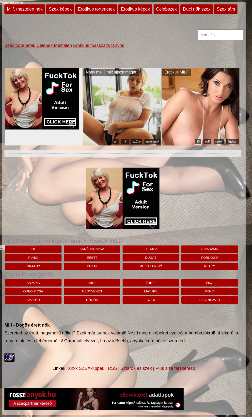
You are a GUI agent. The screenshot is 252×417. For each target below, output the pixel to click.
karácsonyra (92, 249)
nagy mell (152, 141)
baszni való (209, 300)
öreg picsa (33, 291)
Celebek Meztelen (54, 45)
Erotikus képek (135, 9)
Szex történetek (19, 45)
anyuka (33, 283)
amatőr (33, 300)
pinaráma (209, 249)
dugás (151, 257)
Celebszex (166, 9)
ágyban (232, 141)
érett (92, 257)
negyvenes (92, 291)
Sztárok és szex (136, 368)
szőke (137, 141)
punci (33, 257)
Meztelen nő (151, 266)
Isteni (92, 266)
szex (151, 300)
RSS (112, 368)
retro (209, 266)
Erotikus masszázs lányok (98, 45)
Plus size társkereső (175, 368)
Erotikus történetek (96, 9)
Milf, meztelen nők (25, 9)
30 (198, 141)
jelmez (151, 249)
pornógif (209, 257)
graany (33, 266)
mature (151, 291)
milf (125, 141)
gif (115, 141)
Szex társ (226, 9)
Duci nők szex (196, 9)
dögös (92, 300)
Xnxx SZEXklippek (86, 368)
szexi (218, 141)
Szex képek (60, 9)
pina (209, 283)
